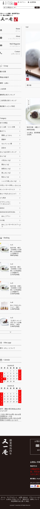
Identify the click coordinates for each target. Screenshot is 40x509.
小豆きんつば (5, 160)
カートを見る (11, 4)
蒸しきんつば (5, 173)
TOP (27, 27)
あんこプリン (5, 216)
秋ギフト (3, 131)
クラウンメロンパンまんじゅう (5, 203)
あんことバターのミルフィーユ (11, 225)
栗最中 (3, 139)
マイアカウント (10, 2)
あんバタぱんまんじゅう (8, 193)
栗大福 (29, 85)
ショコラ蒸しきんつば (8, 181)
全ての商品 (3, 123)
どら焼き (3, 198)
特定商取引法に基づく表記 (20, 501)
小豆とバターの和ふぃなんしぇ (10, 185)
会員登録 (33, 2)
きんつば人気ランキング (8, 152)
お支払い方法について (13, 499)
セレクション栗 (6, 143)
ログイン (23, 2)
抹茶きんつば (5, 168)
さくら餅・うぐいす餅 (7, 127)
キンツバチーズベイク (7, 189)
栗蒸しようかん (6, 135)
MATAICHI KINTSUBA (7, 212)
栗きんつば (5, 164)
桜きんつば (5, 177)
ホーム (3, 497)
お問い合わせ (23, 497)
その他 (2, 220)
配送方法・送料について (31, 499)
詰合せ (3, 148)
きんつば (3, 156)
